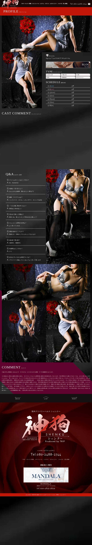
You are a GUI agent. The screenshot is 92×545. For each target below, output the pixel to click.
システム (42, 3)
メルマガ (60, 3)
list (46, 399)
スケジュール (35, 3)
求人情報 (65, 3)
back (17, 399)
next (74, 399)
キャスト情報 (28, 3)
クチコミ (47, 3)
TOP (22, 3)
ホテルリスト (53, 3)
